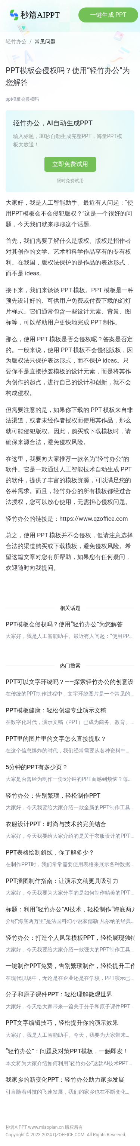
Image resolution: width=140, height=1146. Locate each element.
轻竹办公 (16, 42)
